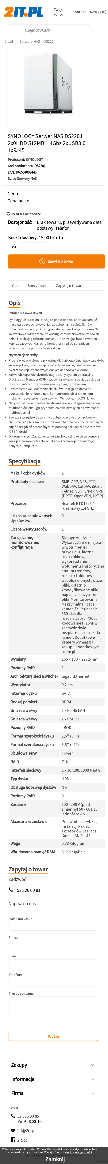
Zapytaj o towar (68, 285)
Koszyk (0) (98, 11)
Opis (15, 285)
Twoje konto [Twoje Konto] (58, 12)
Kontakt (79, 11)
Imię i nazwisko (21, 918)
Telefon (15, 974)
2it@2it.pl (26, 1130)
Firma (13, 937)
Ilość (12, 247)
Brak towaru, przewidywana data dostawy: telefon (69, 225)
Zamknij (55, 1159)
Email (13, 956)
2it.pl (9, 41)
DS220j (49, 41)
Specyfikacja (38, 285)
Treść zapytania (21, 993)
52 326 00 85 (28, 1116)
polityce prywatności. (79, 1152)
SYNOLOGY (34, 159)
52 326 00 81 (28, 890)
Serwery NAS (30, 41)
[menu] (99, 30)
